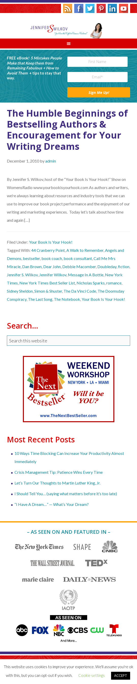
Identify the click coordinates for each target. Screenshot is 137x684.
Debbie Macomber (79, 266)
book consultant (78, 258)
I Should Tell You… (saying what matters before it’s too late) (65, 493)
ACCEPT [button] (120, 676)
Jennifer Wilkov (52, 274)
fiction (123, 266)
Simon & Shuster (48, 291)
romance (113, 282)
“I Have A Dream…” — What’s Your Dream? (51, 504)
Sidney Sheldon (20, 291)
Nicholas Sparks (91, 282)
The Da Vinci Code (80, 291)
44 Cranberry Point (48, 250)
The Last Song (40, 299)
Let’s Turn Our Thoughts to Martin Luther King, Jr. (57, 482)
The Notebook (67, 299)
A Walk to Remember (84, 250)
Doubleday (106, 266)
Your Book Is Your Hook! (50, 242)
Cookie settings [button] (91, 675)
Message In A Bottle (85, 274)
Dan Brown (32, 266)
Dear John (52, 266)
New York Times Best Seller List (47, 282)
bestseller (31, 258)
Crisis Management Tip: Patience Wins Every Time (58, 472)
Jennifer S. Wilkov (68, 26)
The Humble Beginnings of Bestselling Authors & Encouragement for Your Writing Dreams (67, 130)
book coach (51, 258)
